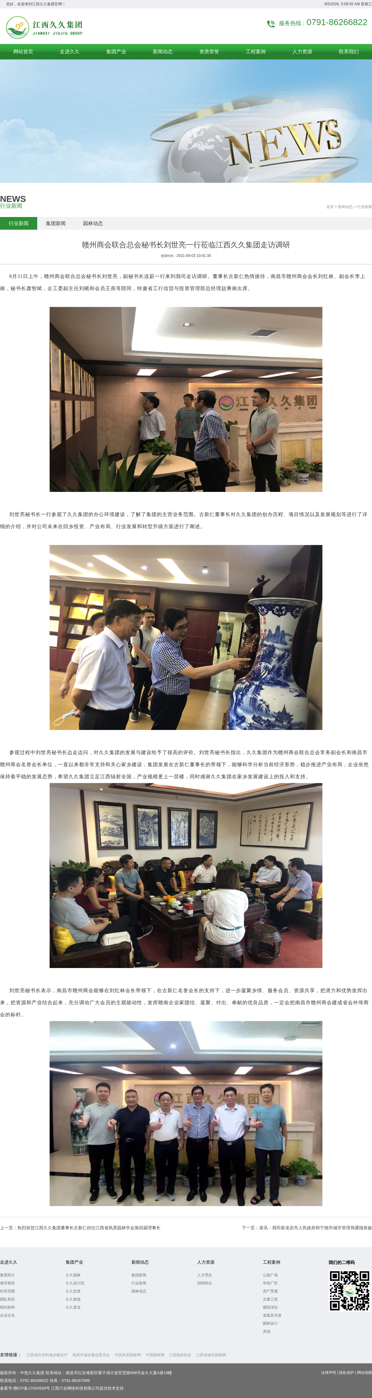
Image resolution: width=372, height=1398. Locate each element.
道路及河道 (272, 1315)
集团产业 (74, 1262)
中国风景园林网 (128, 1355)
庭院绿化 (270, 1307)
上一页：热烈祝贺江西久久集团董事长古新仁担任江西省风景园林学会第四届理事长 (80, 1227)
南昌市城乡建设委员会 (91, 1355)
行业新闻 (19, 223)
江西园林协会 (180, 1355)
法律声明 (328, 1372)
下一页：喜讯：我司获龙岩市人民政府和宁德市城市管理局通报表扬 (307, 1227)
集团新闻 (56, 223)
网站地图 (364, 1372)
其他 (266, 1331)
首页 (330, 207)
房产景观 (270, 1291)
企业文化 (7, 1315)
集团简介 (7, 1275)
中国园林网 (155, 1355)
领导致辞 (7, 1283)
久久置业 (73, 1307)
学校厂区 (270, 1283)
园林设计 (270, 1323)
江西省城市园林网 (211, 1355)
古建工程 (270, 1299)
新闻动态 (345, 207)
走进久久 (8, 1262)
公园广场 (270, 1275)
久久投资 (73, 1291)
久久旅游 (73, 1299)
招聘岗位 (204, 1283)
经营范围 (7, 1291)
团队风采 (7, 1299)
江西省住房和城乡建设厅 (47, 1355)
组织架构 (7, 1307)
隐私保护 (346, 1372)
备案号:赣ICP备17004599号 (25, 1388)
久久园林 (73, 1275)
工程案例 (271, 1262)
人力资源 (206, 1262)
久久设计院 (75, 1283)
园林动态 (93, 223)
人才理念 (204, 1275)
